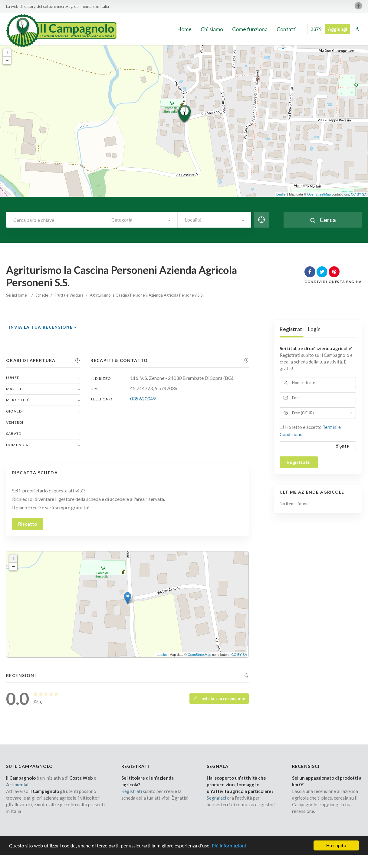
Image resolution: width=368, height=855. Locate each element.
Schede (41, 295)
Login (314, 329)
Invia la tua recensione (41, 327)
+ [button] (7, 52)
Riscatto (27, 524)
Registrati (292, 329)
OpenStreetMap (319, 194)
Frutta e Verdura (69, 295)
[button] (357, 29)
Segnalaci (216, 798)
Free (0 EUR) (303, 412)
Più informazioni (229, 850)
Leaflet (281, 194)
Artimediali (18, 784)
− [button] (7, 60)
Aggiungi (337, 29)
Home (21, 295)
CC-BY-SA (358, 194)
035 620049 (143, 398)
